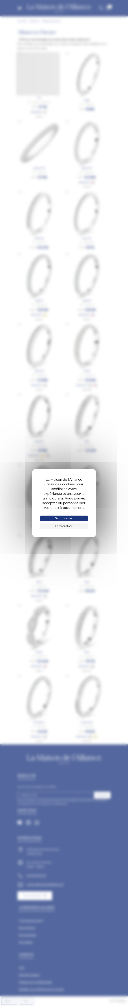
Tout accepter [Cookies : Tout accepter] (64, 518)
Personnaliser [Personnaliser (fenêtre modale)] (63, 526)
